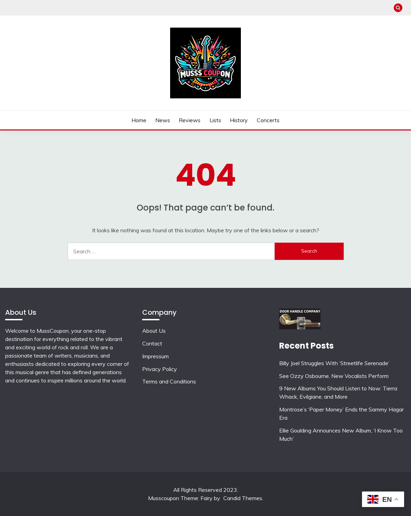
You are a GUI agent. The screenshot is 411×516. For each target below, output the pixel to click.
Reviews (189, 120)
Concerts (268, 120)
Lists (215, 120)
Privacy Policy (159, 369)
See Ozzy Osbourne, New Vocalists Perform (334, 375)
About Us (154, 330)
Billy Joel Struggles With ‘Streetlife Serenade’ (334, 363)
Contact (152, 343)
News (162, 120)
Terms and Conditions (169, 381)
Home (138, 120)
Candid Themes (242, 498)
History (239, 120)
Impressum (155, 356)
